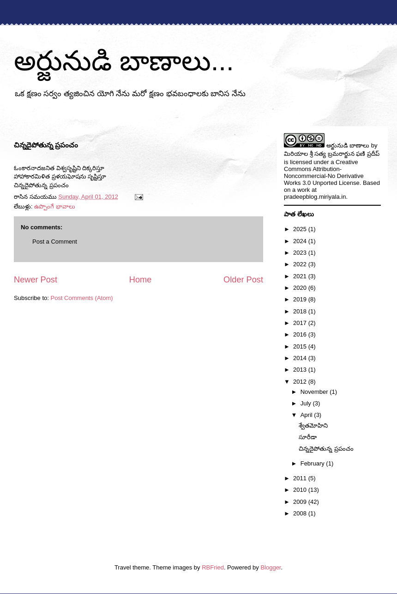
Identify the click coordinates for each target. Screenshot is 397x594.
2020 (300, 287)
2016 (300, 334)
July (307, 403)
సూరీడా (308, 437)
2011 (300, 478)
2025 (300, 229)
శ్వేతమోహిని (313, 425)
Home (140, 279)
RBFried (213, 567)
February (313, 463)
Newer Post (35, 279)
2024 (300, 241)
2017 (300, 322)
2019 (300, 299)
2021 (300, 276)
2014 (300, 358)
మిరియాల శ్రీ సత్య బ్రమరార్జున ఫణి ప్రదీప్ (331, 153)
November (315, 391)
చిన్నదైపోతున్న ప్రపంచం (326, 448)
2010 (300, 489)
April (307, 414)
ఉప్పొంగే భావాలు (54, 206)
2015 (300, 346)
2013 (300, 369)
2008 (300, 513)
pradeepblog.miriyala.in (315, 196)
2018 (300, 311)
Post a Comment (54, 241)
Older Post (243, 279)
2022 (300, 264)
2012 (300, 381)
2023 (300, 252)
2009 (300, 501)
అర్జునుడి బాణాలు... (124, 60)
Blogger (270, 567)
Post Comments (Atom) (82, 297)
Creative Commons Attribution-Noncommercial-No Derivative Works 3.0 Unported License (324, 172)
